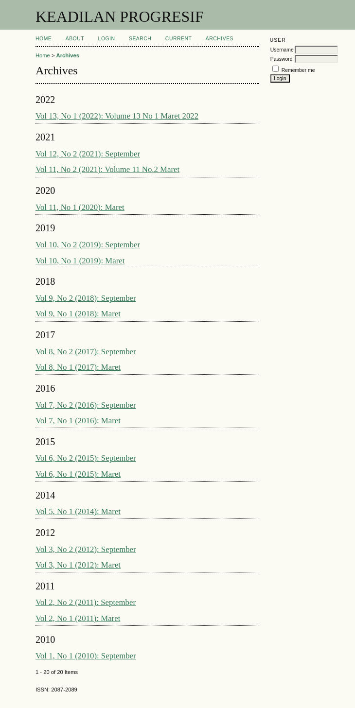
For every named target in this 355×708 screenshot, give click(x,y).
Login (106, 38)
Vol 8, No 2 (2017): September (86, 351)
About (75, 38)
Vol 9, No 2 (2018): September (86, 298)
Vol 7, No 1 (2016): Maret (78, 420)
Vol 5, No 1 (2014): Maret (78, 511)
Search (140, 38)
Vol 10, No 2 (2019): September (88, 244)
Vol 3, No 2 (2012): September (86, 549)
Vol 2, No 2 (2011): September (86, 602)
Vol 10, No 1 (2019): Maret (80, 260)
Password (281, 59)
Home (44, 38)
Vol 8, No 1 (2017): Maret (78, 367)
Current (178, 38)
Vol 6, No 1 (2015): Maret (78, 474)
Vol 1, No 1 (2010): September (86, 655)
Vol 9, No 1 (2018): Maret (78, 313)
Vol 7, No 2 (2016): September (86, 405)
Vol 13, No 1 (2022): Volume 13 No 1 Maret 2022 (117, 116)
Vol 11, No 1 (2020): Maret (80, 207)
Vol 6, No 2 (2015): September (86, 458)
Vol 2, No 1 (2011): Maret (78, 618)
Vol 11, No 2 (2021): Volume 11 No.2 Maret (107, 169)
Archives (219, 38)
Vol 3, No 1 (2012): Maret (78, 565)
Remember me (298, 70)
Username (282, 49)
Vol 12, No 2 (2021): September (88, 153)
